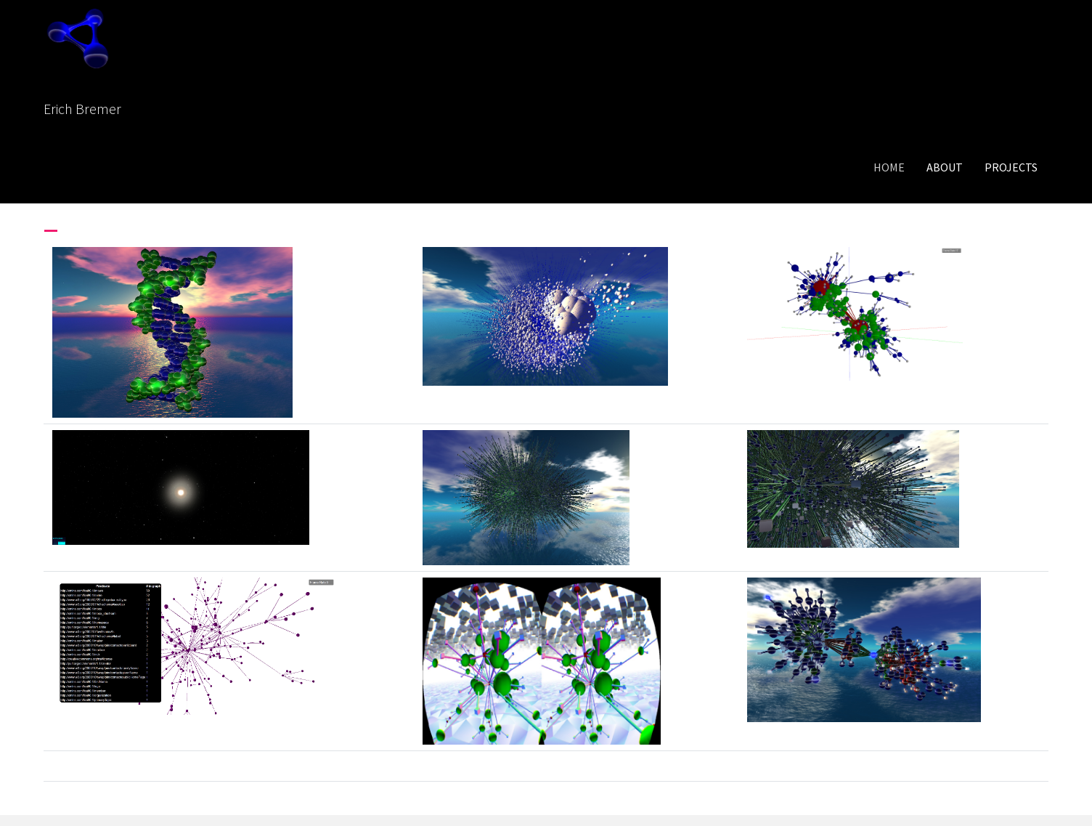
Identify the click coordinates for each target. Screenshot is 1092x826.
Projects (1011, 167)
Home (889, 167)
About (944, 167)
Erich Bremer (82, 109)
